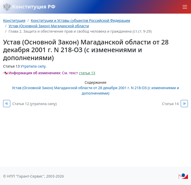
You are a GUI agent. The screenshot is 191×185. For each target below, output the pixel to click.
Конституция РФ (29, 7)
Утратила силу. (33, 66)
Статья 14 (170, 103)
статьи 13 (87, 72)
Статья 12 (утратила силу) (34, 103)
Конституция (14, 20)
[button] (185, 7)
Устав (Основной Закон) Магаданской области (48, 25)
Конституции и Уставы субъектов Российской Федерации (80, 20)
